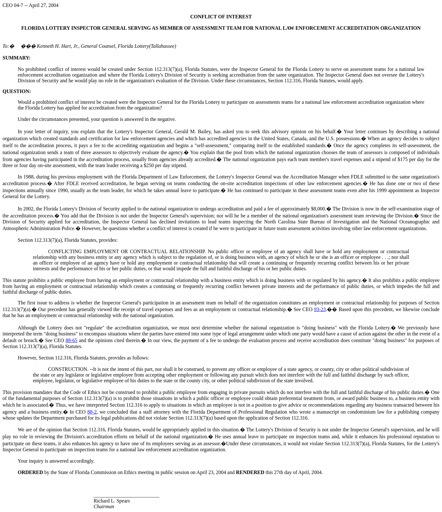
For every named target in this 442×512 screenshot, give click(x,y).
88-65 (71, 340)
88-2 (91, 412)
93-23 (320, 309)
